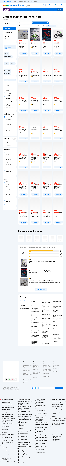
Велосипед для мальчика (45, 316)
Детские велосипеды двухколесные (10, 31)
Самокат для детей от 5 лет (35, 324)
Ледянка (54, 304)
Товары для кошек (56, 363)
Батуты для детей (56, 308)
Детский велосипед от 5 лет (35, 320)
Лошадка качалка (34, 333)
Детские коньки (56, 303)
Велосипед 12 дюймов (35, 322)
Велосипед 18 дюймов (46, 318)
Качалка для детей (34, 332)
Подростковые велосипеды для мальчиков (45, 336)
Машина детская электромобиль (34, 306)
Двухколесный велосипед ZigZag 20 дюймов (42, 271)
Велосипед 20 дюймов (35, 330)
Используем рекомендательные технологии (11, 389)
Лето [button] (21, 303)
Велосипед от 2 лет (46, 334)
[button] (60, 9)
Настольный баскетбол (55, 323)
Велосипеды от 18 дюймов (9, 35)
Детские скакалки (56, 327)
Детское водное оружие (56, 311)
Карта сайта (25, 382)
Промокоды (25, 371)
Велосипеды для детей (35, 299)
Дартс (54, 321)
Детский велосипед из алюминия (46, 325)
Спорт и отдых (10, 14)
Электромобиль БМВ (46, 322)
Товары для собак (56, 366)
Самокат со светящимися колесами (34, 339)
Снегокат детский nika (46, 343)
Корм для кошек (56, 365)
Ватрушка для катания (57, 301)
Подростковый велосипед (45, 321)
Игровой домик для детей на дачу (57, 339)
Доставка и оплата (27, 363)
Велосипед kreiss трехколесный (45, 300)
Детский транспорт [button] (24, 300)
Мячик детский (56, 325)
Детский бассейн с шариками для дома (56, 337)
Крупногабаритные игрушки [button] (24, 309)
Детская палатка (56, 341)
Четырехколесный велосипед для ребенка (35, 342)
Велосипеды (31, 14)
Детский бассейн (56, 319)
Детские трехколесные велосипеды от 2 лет (46, 327)
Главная (4, 14)
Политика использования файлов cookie (26, 377)
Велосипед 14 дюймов (46, 302)
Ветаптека (55, 371)
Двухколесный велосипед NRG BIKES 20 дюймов (43, 261)
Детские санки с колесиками (45, 341)
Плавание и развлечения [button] (23, 306)
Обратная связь (26, 381)
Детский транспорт (20, 14)
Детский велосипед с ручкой (35, 314)
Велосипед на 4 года (46, 314)
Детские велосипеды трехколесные (10, 39)
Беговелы (33, 301)
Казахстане (14, 390)
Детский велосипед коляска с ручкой (35, 336)
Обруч (54, 330)
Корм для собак (56, 368)
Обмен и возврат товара (26, 368)
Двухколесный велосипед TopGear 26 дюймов (42, 280)
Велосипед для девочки (45, 312)
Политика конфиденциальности (27, 374)
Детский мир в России (7, 390)
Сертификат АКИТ (27, 379)
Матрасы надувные (56, 328)
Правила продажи (26, 370)
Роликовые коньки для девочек (57, 316)
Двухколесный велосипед (34, 329)
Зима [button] (21, 301)
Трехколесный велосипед (34, 304)
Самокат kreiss (34, 326)
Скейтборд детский (35, 315)
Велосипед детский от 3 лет (35, 318)
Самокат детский (34, 308)
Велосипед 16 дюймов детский (46, 305)
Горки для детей (56, 334)
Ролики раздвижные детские (57, 314)
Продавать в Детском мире (27, 366)
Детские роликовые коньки (57, 307)
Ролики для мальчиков (57, 318)
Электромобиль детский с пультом (45, 310)
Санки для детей (45, 339)
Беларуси (19, 390)
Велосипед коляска (35, 311)
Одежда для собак (56, 369)
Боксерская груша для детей (57, 332)
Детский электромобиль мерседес (45, 331)
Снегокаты (55, 299)
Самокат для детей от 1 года (46, 307)
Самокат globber (34, 309)
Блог (44, 375)
